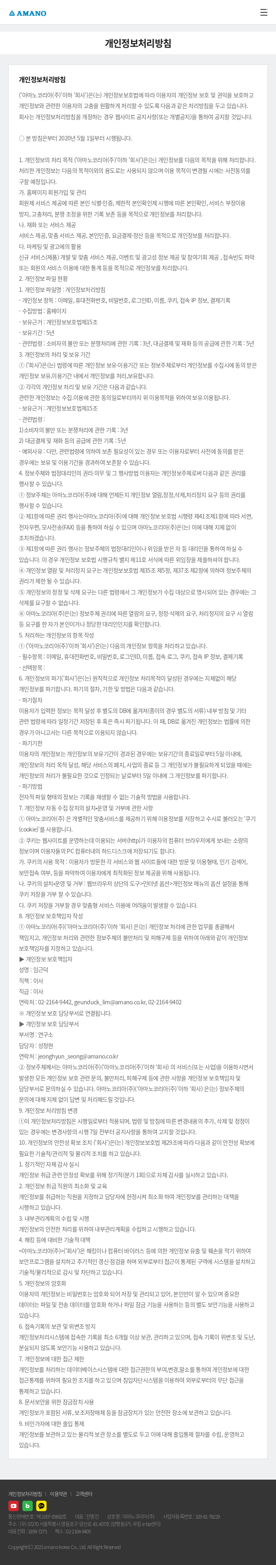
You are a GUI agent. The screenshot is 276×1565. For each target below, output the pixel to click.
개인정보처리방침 (25, 1494)
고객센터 (83, 1494)
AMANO (28, 12)
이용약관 (58, 1494)
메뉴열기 (263, 12)
